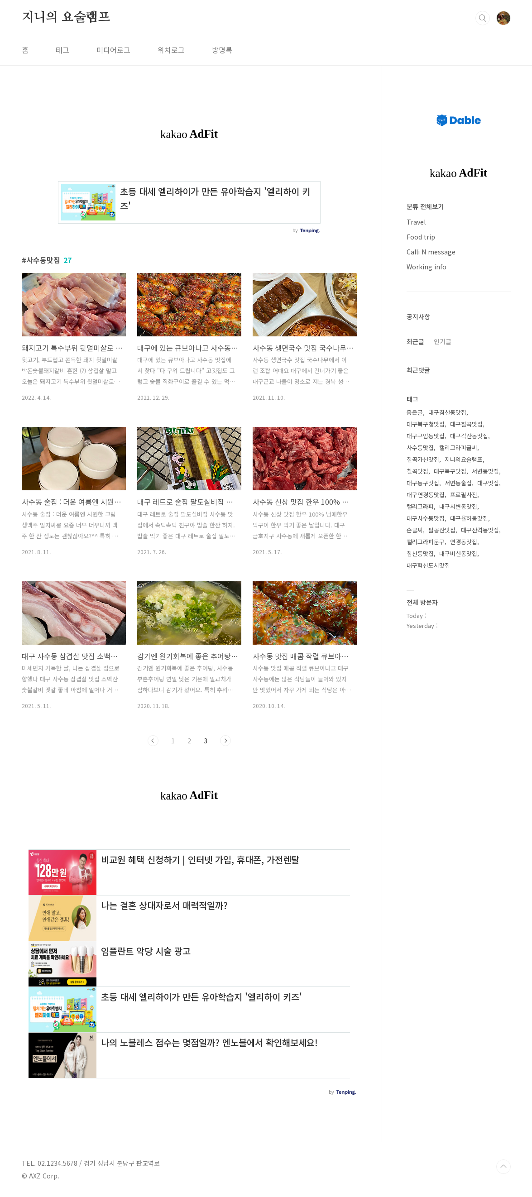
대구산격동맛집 (480, 530)
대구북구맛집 (450, 471)
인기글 (442, 341)
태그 (62, 49)
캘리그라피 (420, 506)
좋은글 (415, 412)
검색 (482, 18)
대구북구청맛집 (426, 424)
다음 (225, 740)
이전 (153, 740)
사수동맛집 (420, 447)
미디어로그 (113, 49)
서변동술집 (458, 483)
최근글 (415, 341)
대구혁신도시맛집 (428, 565)
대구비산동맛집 (458, 553)
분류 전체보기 (425, 206)
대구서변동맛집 (458, 506)
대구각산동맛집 (469, 435)
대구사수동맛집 (426, 518)
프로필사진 (463, 494)
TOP (503, 1166)
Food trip (421, 236)
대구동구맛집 (423, 483)
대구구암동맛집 (426, 435)
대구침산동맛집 (447, 412)
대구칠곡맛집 (466, 424)
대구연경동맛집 (426, 494)
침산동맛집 (420, 553)
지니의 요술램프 (66, 17)
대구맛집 (488, 483)
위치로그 (171, 49)
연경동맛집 (463, 541)
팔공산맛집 (441, 530)
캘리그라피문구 (426, 541)
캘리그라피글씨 (458, 447)
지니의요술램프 (464, 459)
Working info (426, 266)
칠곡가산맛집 (423, 459)
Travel (416, 221)
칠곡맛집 (417, 471)
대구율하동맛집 (469, 518)
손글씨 (415, 530)
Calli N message (431, 251)
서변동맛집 (485, 471)
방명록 (222, 49)
